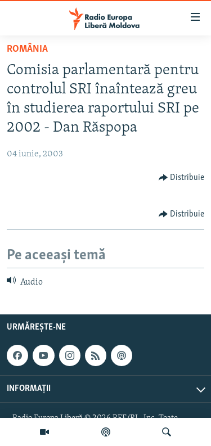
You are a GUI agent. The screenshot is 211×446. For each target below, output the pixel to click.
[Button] (182, 178)
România (27, 49)
